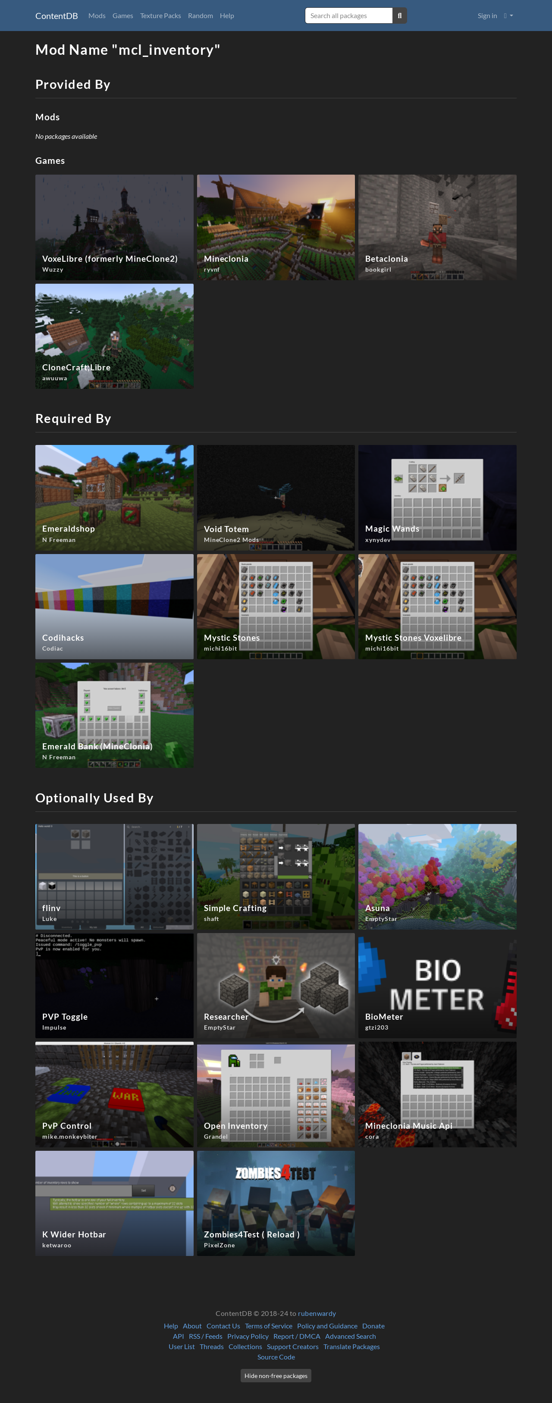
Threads (212, 1346)
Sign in (487, 15)
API (178, 1336)
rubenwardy (317, 1313)
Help (227, 15)
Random (200, 15)
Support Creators (293, 1346)
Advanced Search (350, 1336)
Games (123, 15)
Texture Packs (160, 15)
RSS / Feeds (206, 1336)
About (192, 1326)
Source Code (276, 1357)
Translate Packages (351, 1346)
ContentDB (56, 15)
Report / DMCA (296, 1336)
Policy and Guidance (327, 1326)
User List (182, 1346)
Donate (373, 1326)
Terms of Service (268, 1326)
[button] (509, 15)
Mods (97, 15)
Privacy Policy (248, 1336)
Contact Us (223, 1326)
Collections (245, 1346)
